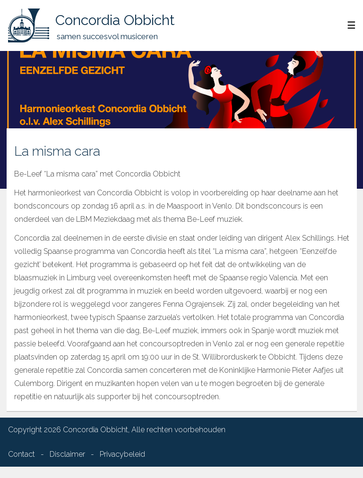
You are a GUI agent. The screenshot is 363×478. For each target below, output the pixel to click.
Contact (21, 454)
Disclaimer (67, 454)
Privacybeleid (122, 454)
